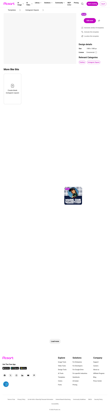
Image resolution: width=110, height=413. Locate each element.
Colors (60, 381)
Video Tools (62, 366)
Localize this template (91, 36)
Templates (61, 377)
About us (96, 369)
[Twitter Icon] (10, 375)
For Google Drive (78, 369)
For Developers (77, 366)
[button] (20, 4)
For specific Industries (80, 373)
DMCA (90, 399)
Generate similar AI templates (94, 28)
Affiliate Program (98, 373)
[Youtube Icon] (28, 375)
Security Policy (98, 399)
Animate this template (91, 32)
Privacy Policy (21, 399)
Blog (94, 377)
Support (96, 362)
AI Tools (60, 373)
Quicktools (76, 377)
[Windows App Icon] (23, 369)
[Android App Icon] (15, 369)
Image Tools (62, 362)
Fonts (60, 385)
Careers (95, 366)
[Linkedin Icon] (22, 375)
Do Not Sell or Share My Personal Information (40, 399)
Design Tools (62, 369)
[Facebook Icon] (5, 375)
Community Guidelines (79, 399)
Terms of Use (11, 399)
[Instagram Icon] (16, 375)
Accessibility (55, 404)
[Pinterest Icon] (34, 375)
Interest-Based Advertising (63, 399)
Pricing (75, 385)
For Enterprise (77, 362)
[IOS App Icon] (6, 369)
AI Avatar (76, 381)
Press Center (97, 381)
